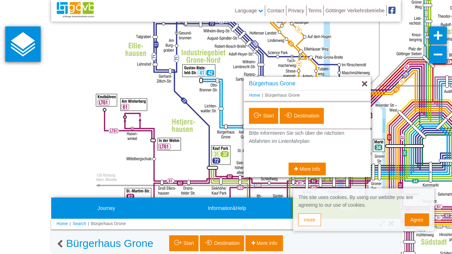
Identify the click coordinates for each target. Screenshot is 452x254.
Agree (416, 220)
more (309, 220)
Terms (315, 10)
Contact (275, 10)
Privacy (296, 10)
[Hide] (364, 84)
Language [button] (249, 10)
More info (309, 169)
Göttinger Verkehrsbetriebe (355, 10)
